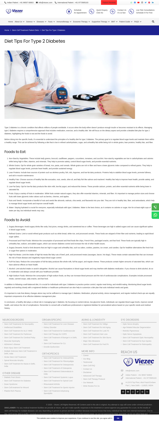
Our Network (88, 382)
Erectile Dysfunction (52, 347)
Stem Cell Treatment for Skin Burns (97, 338)
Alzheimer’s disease (12, 344)
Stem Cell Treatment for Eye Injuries (137, 341)
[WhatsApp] (131, 2)
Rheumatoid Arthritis (52, 384)
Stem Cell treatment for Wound (16, 387)
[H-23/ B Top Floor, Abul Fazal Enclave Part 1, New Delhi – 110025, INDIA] (123, 384)
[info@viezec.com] (123, 371)
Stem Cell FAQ (89, 366)
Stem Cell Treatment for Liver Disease (59, 324)
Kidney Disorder (50, 327)
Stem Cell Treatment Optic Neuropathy (138, 338)
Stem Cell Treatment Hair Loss (95, 334)
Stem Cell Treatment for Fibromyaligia (59, 361)
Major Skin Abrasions (91, 341)
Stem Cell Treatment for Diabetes (17, 381)
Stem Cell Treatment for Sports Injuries (59, 387)
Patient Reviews (109, 3)
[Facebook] (135, 2)
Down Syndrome (10, 384)
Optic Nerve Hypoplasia (132, 334)
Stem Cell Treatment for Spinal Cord (58, 381)
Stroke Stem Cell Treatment (15, 357)
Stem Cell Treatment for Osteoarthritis (59, 358)
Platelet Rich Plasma (12, 391)
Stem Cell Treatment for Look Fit (96, 331)
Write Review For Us (91, 386)
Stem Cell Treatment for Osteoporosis (59, 365)
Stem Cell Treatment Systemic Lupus (58, 377)
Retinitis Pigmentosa (131, 331)
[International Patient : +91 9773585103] (123, 378)
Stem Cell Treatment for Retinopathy (137, 344)
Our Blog (86, 359)
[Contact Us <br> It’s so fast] (113, 11)
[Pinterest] (149, 2)
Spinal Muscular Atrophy (13, 360)
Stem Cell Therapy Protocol (94, 379)
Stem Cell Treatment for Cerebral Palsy (19, 338)
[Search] (153, 21)
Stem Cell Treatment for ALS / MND (18, 331)
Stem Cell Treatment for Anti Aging (97, 327)
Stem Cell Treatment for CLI (55, 343)
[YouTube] (138, 2)
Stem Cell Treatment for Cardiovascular (59, 331)
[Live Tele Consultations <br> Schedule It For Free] (132, 11)
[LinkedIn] (153, 2)
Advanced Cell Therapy (92, 376)
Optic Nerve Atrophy (131, 324)
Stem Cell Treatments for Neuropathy (19, 324)
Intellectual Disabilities (13, 327)
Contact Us (87, 369)
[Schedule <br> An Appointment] (70, 11)
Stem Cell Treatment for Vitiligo (95, 324)
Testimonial (87, 362)
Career (86, 355)
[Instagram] (142, 2)
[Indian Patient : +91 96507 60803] (123, 375)
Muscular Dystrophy (12, 341)
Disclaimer (87, 372)
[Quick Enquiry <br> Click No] (92, 11)
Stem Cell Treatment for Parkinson (17, 334)
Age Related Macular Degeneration (137, 327)
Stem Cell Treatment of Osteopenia (58, 368)
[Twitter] (145, 2)
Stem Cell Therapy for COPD (55, 334)
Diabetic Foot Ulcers (12, 377)
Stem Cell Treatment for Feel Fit (96, 344)
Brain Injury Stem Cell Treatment (17, 348)
